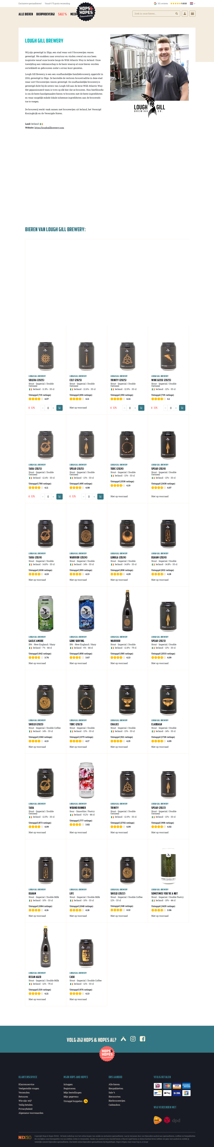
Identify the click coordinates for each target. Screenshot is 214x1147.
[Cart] (192, 14)
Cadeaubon (114, 1104)
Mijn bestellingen (73, 1091)
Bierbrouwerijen (117, 1100)
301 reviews (170, 3)
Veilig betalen (26, 1104)
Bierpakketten (116, 1087)
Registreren (70, 1087)
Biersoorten (115, 1095)
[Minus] (43, 407)
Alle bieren (26, 14)
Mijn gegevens (71, 1095)
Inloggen (68, 1083)
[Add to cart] (59, 407)
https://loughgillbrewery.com (49, 126)
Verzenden (24, 1091)
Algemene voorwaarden (31, 1112)
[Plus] (53, 407)
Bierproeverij (45, 14)
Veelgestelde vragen (29, 1087)
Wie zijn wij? (25, 1100)
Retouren (23, 1095)
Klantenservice (26, 1083)
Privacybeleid (25, 1108)
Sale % (62, 14)
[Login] (185, 14)
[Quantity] (48, 407)
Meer (75, 14)
